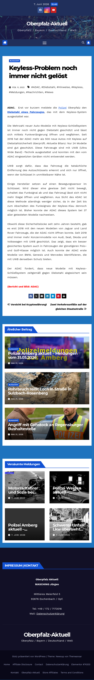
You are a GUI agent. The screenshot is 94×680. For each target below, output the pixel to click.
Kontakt (15, 672)
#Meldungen (16, 92)
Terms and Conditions (72, 672)
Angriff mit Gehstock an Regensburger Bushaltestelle (45, 426)
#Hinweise (63, 87)
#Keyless (76, 87)
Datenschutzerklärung (50, 613)
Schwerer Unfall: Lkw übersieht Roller (69, 529)
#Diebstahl (48, 87)
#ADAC (35, 87)
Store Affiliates (50, 672)
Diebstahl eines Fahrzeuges (25, 112)
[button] (83, 42)
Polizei (62, 107)
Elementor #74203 (80, 664)
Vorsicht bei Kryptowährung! (27, 304)
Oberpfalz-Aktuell (47, 24)
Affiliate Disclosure (22, 664)
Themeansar (75, 656)
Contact (39, 664)
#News (49, 92)
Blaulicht (14, 61)
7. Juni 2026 (18, 498)
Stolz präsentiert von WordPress (29, 656)
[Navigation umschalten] (44, 42)
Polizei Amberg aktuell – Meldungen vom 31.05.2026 (43, 355)
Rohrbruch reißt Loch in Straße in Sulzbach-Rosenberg (39, 391)
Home (7, 664)
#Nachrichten (34, 92)
